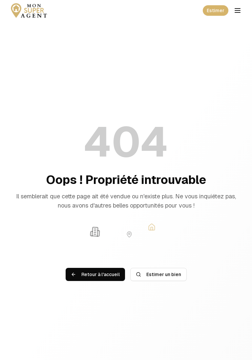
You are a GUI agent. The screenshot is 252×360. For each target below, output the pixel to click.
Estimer (215, 10)
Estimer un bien (158, 274)
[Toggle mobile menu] (238, 10)
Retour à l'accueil (95, 274)
